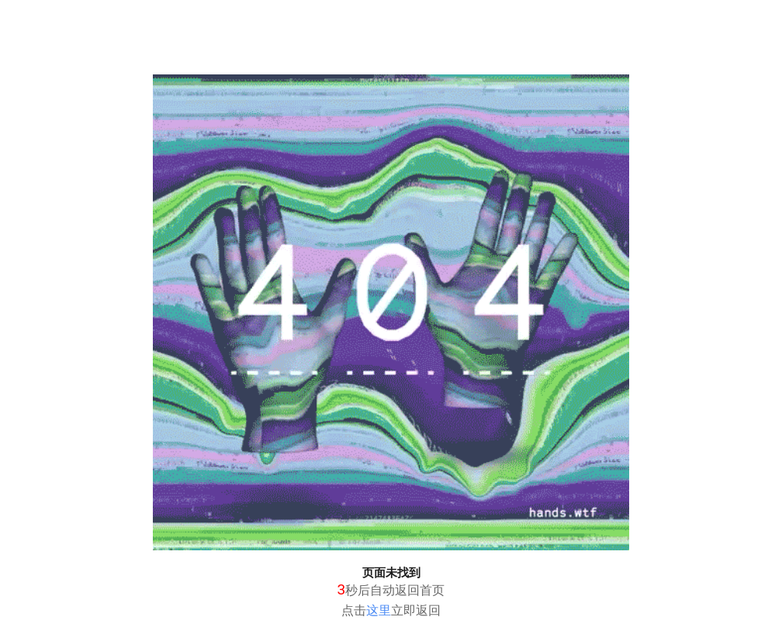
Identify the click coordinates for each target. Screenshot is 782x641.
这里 (378, 610)
